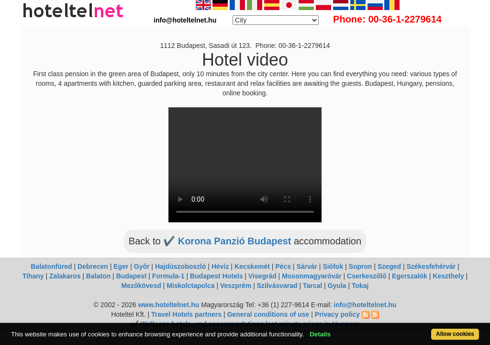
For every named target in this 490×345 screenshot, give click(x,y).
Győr (142, 266)
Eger (120, 266)
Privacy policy (337, 314)
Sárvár (306, 266)
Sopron (360, 266)
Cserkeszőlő (366, 276)
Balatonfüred (51, 266)
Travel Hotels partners (186, 314)
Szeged (389, 266)
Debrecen (93, 266)
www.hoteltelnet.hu (168, 305)
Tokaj (360, 285)
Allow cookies (428, 329)
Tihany (33, 276)
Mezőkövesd (141, 285)
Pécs (283, 266)
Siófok (333, 266)
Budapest (131, 276)
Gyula (337, 285)
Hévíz (220, 266)
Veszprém (235, 285)
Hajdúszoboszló (180, 266)
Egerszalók (409, 276)
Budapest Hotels (216, 276)
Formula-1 (168, 276)
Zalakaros (64, 276)
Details (344, 329)
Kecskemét (252, 266)
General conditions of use (268, 314)
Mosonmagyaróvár (311, 276)
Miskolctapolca (190, 285)
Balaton (98, 276)
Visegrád (262, 276)
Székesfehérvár (431, 266)
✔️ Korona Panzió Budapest (228, 241)
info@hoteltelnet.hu (365, 305)
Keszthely (448, 276)
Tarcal (312, 285)
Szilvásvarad (277, 285)
